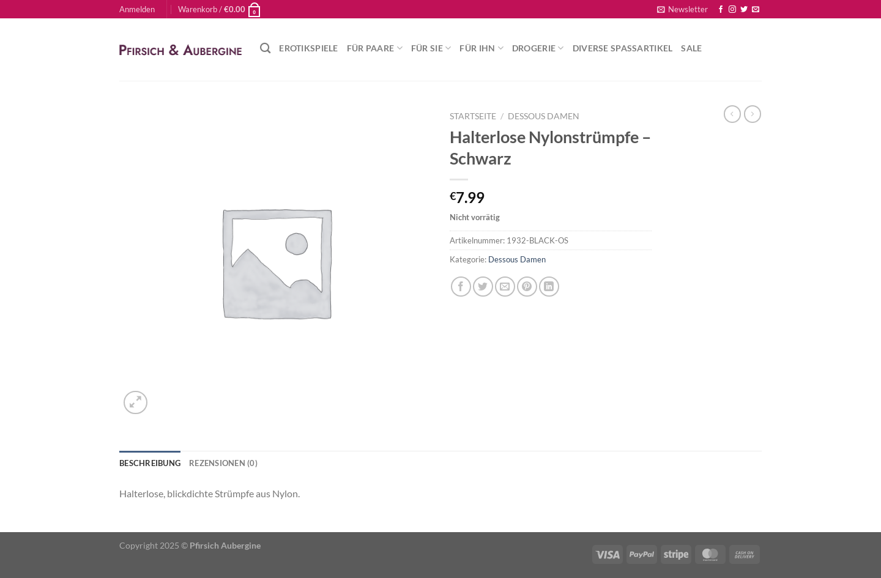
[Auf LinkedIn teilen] (549, 286)
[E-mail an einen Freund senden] (505, 286)
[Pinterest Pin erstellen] (527, 286)
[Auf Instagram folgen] (732, 10)
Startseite (473, 116)
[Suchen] (265, 48)
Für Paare (375, 48)
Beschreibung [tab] (149, 463)
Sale (691, 48)
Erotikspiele (308, 48)
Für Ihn (481, 48)
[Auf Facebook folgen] (720, 10)
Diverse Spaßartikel (623, 48)
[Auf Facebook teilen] (461, 286)
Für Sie (431, 48)
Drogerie (538, 48)
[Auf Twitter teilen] (483, 286)
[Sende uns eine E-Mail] (755, 10)
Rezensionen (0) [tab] (223, 463)
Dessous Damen (543, 116)
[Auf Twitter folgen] (744, 10)
